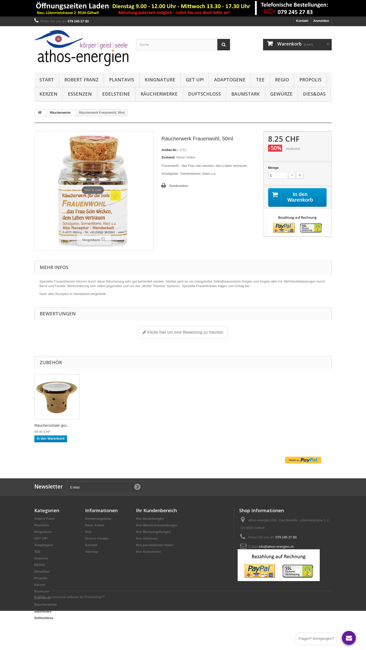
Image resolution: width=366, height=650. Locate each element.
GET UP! (195, 80)
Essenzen (80, 94)
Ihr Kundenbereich (156, 510)
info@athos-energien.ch (276, 547)
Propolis (310, 80)
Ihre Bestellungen (150, 519)
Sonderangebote (98, 519)
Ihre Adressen (147, 538)
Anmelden (321, 21)
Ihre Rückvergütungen (153, 532)
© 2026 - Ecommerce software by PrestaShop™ (69, 636)
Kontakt (302, 21)
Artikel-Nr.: (169, 150)
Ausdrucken (178, 186)
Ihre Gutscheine (148, 552)
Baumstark (245, 94)
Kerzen (48, 94)
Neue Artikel (94, 525)
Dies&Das (314, 94)
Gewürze (281, 94)
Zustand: (168, 157)
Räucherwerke (159, 94)
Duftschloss (204, 94)
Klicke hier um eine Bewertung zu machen (183, 332)
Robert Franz (81, 80)
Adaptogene (230, 80)
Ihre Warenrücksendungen (157, 525)
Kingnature (160, 80)
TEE (260, 80)
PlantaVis (121, 80)
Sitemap (91, 552)
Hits (88, 532)
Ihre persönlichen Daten (155, 545)
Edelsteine (116, 94)
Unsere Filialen (97, 538)
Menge (273, 168)
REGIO (282, 80)
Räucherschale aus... (52, 425)
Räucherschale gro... (102, 425)
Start (46, 80)
